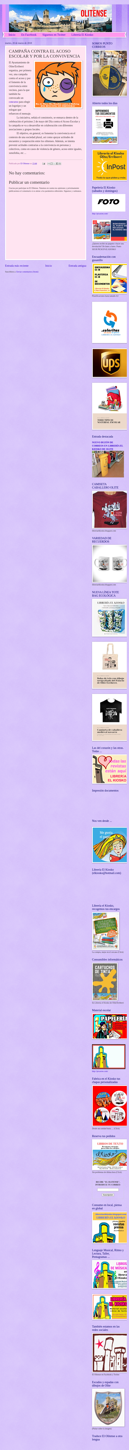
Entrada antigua (77, 265)
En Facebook (29, 34)
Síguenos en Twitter (54, 34)
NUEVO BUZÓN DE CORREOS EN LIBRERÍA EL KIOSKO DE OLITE (107, 445)
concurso (13, 101)
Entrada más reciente (17, 265)
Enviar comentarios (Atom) (27, 272)
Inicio (12, 34)
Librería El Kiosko (82, 34)
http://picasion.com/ (100, 214)
